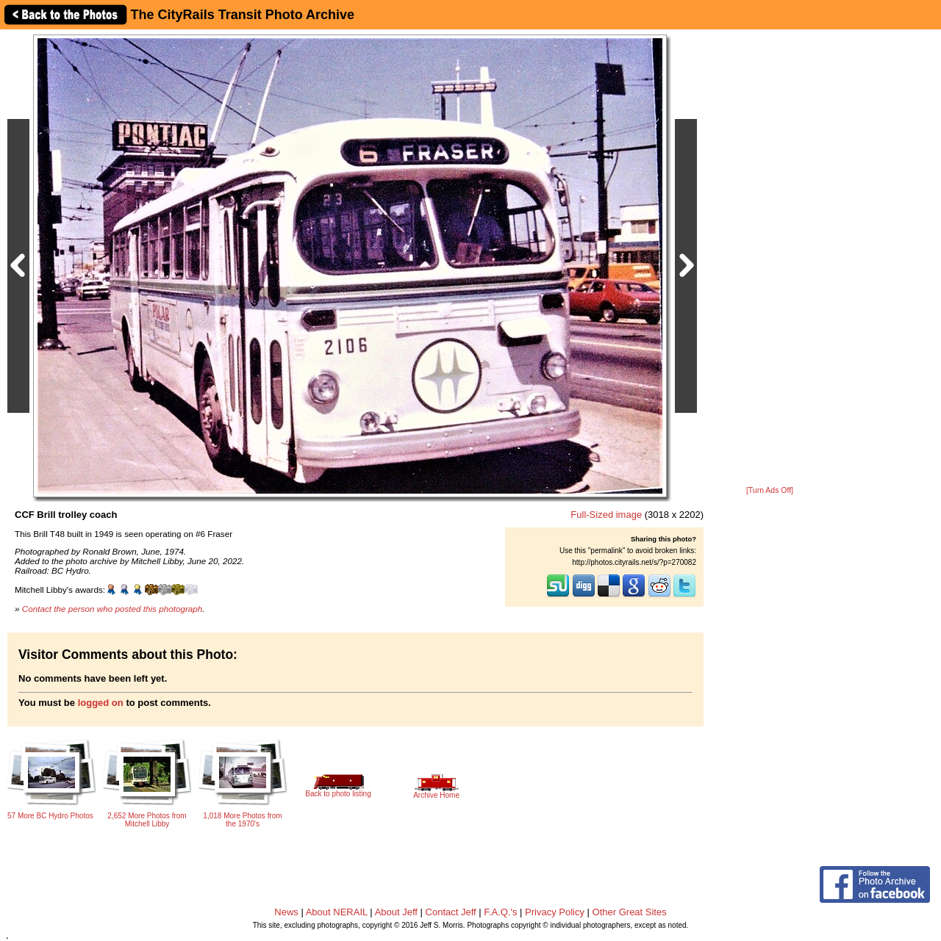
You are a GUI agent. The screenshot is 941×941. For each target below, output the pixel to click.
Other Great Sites (630, 911)
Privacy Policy (554, 911)
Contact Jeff (451, 911)
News (286, 911)
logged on (101, 702)
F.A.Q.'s (500, 911)
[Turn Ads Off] (769, 490)
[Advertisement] (770, 258)
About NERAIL (337, 911)
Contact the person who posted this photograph (112, 608)
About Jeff (396, 911)
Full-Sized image (606, 514)
